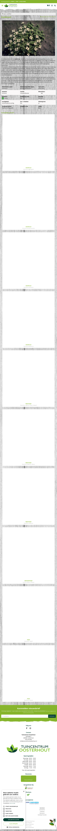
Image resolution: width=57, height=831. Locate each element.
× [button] (23, 791)
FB (27, 728)
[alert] (14, 809)
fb (49, 5)
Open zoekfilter (6, 14)
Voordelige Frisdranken (42, 816)
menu (2, 5)
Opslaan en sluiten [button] (13, 819)
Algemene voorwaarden (28, 829)
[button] (13, 827)
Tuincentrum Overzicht (28, 825)
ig (52, 5)
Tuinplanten (42, 813)
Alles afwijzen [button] (13, 823)
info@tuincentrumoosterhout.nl (28, 741)
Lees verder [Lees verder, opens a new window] (12, 803)
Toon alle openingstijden (28, 770)
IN (30, 728)
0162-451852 (28, 739)
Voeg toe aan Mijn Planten (49, 16)
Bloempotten (42, 814)
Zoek (55, 5)
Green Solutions (28, 824)
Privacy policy (28, 827)
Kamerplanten (42, 811)
